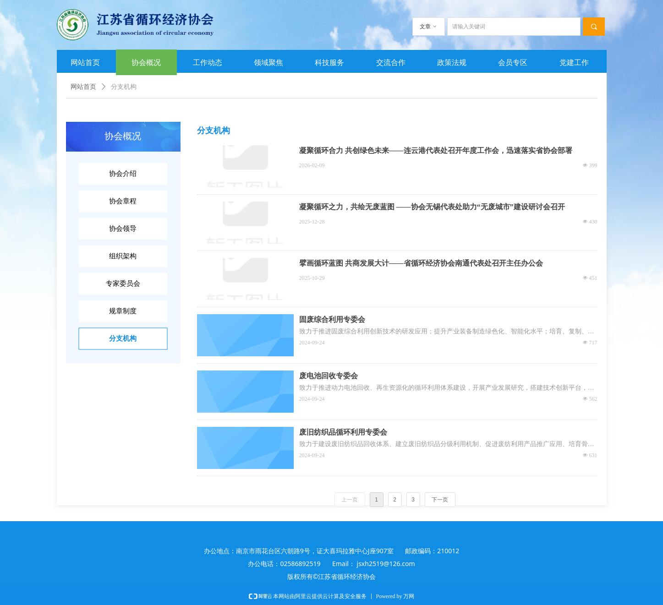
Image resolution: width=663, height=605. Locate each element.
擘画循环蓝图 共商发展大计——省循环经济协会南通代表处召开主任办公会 (421, 263)
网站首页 (83, 86)
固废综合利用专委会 (332, 319)
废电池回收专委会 (328, 376)
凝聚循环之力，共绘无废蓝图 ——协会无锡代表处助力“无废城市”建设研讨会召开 (432, 207)
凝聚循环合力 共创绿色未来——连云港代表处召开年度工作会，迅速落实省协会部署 (435, 150)
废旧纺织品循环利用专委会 (343, 432)
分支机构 (124, 86)
